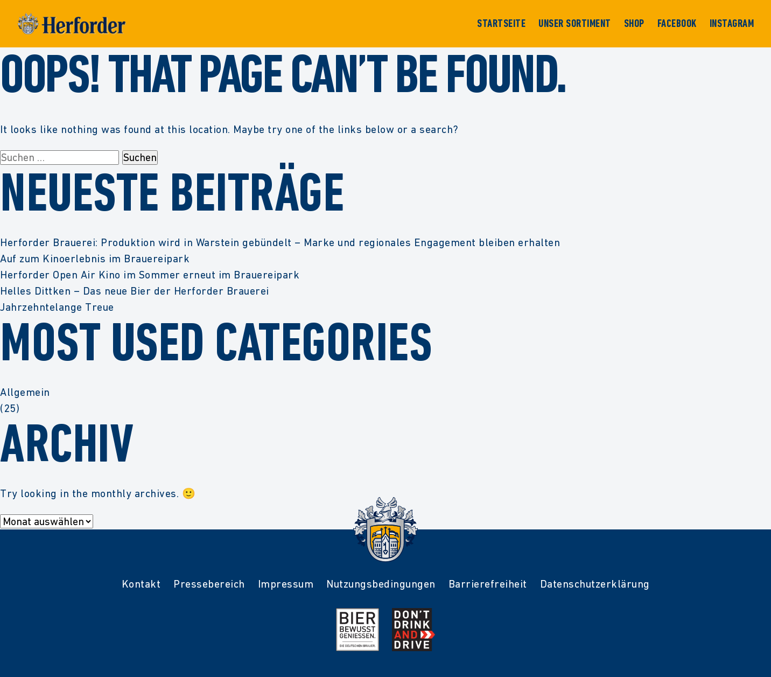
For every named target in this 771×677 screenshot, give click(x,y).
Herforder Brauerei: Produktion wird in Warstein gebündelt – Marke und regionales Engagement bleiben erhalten (280, 242)
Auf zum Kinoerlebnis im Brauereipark (95, 258)
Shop (634, 23)
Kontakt (141, 584)
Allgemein (25, 392)
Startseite (501, 23)
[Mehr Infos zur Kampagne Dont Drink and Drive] (413, 629)
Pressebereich (209, 584)
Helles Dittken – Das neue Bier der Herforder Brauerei (134, 291)
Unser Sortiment (574, 23)
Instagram (732, 23)
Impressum (286, 584)
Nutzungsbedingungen (381, 584)
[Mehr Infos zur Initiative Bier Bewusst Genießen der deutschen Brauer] (357, 629)
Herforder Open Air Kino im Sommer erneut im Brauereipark (149, 275)
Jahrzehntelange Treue (57, 307)
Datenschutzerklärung (595, 584)
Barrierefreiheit (487, 584)
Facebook (677, 23)
